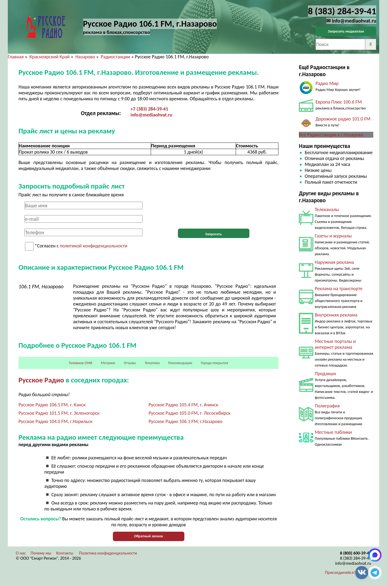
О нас (21, 553)
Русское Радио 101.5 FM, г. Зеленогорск (59, 413)
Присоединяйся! (340, 572)
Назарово (85, 57)
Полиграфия (327, 406)
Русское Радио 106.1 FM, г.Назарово (186, 421)
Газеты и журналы (333, 236)
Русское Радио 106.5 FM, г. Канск (52, 405)
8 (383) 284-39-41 (355, 558)
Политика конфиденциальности (108, 553)
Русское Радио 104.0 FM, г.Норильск (55, 421)
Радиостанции (115, 57)
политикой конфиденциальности (93, 246)
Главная (16, 57)
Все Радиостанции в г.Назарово (331, 135)
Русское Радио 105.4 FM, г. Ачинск (183, 405)
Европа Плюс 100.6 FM (339, 102)
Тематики (152, 363)
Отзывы (130, 363)
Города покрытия (214, 363)
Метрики (108, 363)
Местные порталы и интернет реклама (335, 344)
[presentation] (214, 212)
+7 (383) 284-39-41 (149, 109)
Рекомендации (180, 363)
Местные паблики (333, 432)
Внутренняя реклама (336, 315)
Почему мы (41, 553)
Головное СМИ (80, 363)
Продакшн (325, 374)
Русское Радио (41, 379)
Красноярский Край (49, 57)
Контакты (64, 553)
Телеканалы (327, 209)
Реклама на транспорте (339, 289)
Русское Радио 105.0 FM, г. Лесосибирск (190, 413)
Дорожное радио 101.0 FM (343, 119)
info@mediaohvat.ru (151, 115)
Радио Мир (327, 83)
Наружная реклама (334, 262)
